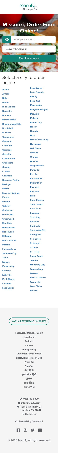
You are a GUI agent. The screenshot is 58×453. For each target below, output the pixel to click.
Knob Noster (8, 279)
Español (29, 366)
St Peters (34, 252)
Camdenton (8, 137)
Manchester (36, 105)
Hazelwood (8, 232)
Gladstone (7, 210)
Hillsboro (6, 236)
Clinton (6, 171)
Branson (6, 115)
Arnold (5, 94)
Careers (29, 345)
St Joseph (35, 243)
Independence (9, 249)
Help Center (29, 337)
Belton (5, 102)
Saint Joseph (36, 204)
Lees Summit (36, 88)
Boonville (7, 111)
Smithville (35, 226)
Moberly (34, 118)
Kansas (6, 262)
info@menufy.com (29, 403)
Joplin (5, 257)
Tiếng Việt (29, 387)
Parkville (34, 170)
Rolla (32, 195)
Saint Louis (35, 208)
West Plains (36, 286)
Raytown (34, 191)
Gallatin (6, 206)
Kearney (6, 270)
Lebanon (6, 283)
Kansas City (8, 266)
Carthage (7, 150)
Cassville (6, 154)
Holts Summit (9, 240)
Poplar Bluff (36, 183)
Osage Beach (37, 165)
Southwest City (37, 230)
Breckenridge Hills (11, 124)
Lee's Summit (37, 92)
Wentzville (35, 282)
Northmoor (35, 144)
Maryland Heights (39, 109)
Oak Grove (35, 148)
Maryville (34, 114)
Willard (33, 290)
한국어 (29, 378)
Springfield (35, 234)
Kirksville (7, 275)
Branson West (9, 119)
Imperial (6, 244)
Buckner (6, 132)
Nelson (33, 126)
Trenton (34, 260)
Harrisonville (8, 227)
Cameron (6, 141)
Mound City (36, 122)
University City (37, 264)
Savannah (35, 213)
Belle (5, 98)
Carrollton (7, 145)
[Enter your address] (33, 39)
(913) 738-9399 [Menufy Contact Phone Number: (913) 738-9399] (29, 398)
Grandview (7, 214)
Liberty (33, 96)
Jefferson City (9, 253)
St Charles (35, 239)
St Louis (34, 247)
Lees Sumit (8, 288)
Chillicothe (7, 163)
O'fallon (34, 152)
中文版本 (29, 370)
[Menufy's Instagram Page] (25, 430)
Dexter (5, 188)
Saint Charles (37, 200)
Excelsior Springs (10, 193)
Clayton (6, 167)
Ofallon (34, 157)
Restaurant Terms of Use (29, 357)
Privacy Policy (29, 349)
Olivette (34, 161)
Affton (5, 89)
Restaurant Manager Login (29, 333)
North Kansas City (39, 139)
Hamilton (7, 223)
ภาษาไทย (29, 382)
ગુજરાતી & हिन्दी (29, 374)
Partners (29, 341)
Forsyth (6, 201)
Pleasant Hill (36, 178)
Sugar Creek (36, 256)
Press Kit (29, 362)
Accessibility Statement (29, 421)
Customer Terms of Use (29, 353)
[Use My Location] (6, 39)
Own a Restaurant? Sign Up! (29, 321)
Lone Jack (35, 101)
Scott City (35, 217)
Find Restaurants (29, 58)
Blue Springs (8, 106)
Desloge (6, 184)
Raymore (34, 187)
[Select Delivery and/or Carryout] (29, 49)
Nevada (34, 131)
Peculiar (34, 174)
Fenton (5, 197)
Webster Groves (38, 277)
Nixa (32, 135)
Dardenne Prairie (10, 180)
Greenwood (8, 219)
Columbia (7, 175)
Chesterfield (8, 158)
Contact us (29, 414)
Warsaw (34, 273)
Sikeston (34, 221)
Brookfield (7, 128)
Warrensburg (36, 269)
